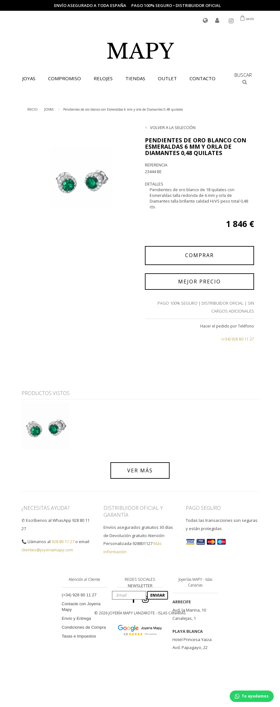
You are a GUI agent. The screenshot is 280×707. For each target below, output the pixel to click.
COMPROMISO (64, 78)
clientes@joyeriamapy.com (47, 550)
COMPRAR (199, 255)
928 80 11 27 (63, 541)
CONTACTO (202, 78)
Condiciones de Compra (84, 627)
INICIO (32, 109)
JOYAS (28, 78)
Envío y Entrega (76, 618)
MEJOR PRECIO (199, 281)
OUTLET (167, 78)
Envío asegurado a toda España (90, 5)
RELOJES (103, 78)
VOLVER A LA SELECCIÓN (173, 127)
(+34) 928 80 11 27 (237, 339)
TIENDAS (135, 78)
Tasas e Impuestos (79, 636)
